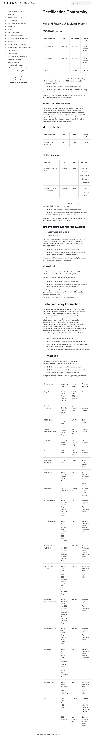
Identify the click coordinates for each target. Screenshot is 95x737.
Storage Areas (12, 20)
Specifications (12, 53)
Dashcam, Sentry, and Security (18, 38)
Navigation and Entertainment (17, 44)
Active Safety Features (15, 35)
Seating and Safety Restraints (17, 23)
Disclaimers (13, 74)
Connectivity (12, 26)
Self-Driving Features (15, 32)
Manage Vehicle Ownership (18, 80)
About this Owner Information (19, 68)
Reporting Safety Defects (17, 77)
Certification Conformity (18, 83)
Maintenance (12, 50)
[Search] (81, 3)
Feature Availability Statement (19, 71)
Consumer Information (15, 65)
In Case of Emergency (15, 59)
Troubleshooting (13, 62)
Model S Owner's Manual (16, 11)
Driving (10, 29)
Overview (11, 14)
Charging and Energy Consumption (19, 47)
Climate (10, 41)
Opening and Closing (15, 17)
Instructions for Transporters (17, 56)
